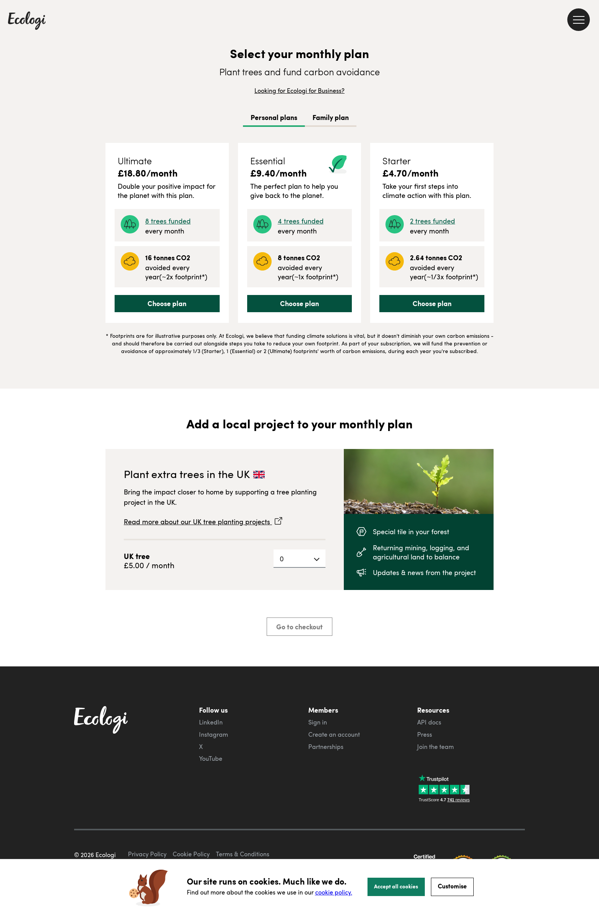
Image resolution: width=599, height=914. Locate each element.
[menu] (578, 19)
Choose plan (166, 303)
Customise (452, 886)
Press (424, 734)
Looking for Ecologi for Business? (299, 90)
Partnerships (325, 746)
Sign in (317, 722)
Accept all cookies (396, 886)
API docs (429, 722)
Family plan (330, 117)
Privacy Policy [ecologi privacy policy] (147, 854)
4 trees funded (301, 220)
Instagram (213, 734)
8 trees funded (168, 220)
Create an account (334, 734)
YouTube (210, 758)
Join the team (435, 746)
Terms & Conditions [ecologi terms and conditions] (242, 854)
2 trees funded (432, 220)
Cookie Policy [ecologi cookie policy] (191, 854)
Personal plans (274, 117)
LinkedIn (211, 722)
